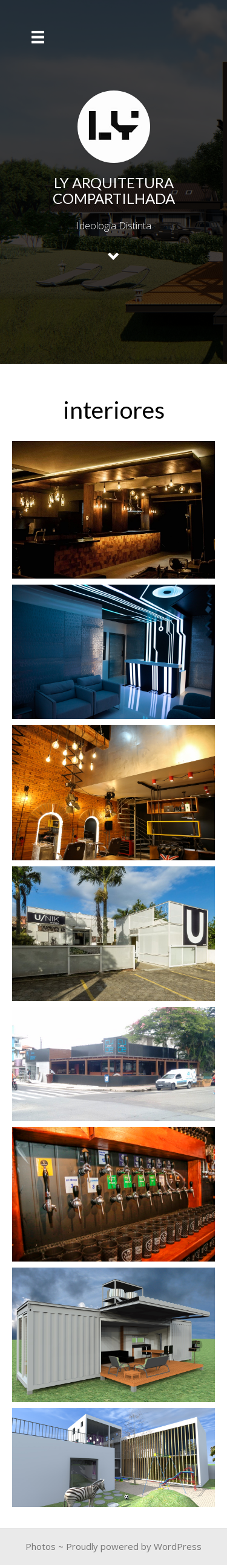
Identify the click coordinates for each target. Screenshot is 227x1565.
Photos (40, 1546)
